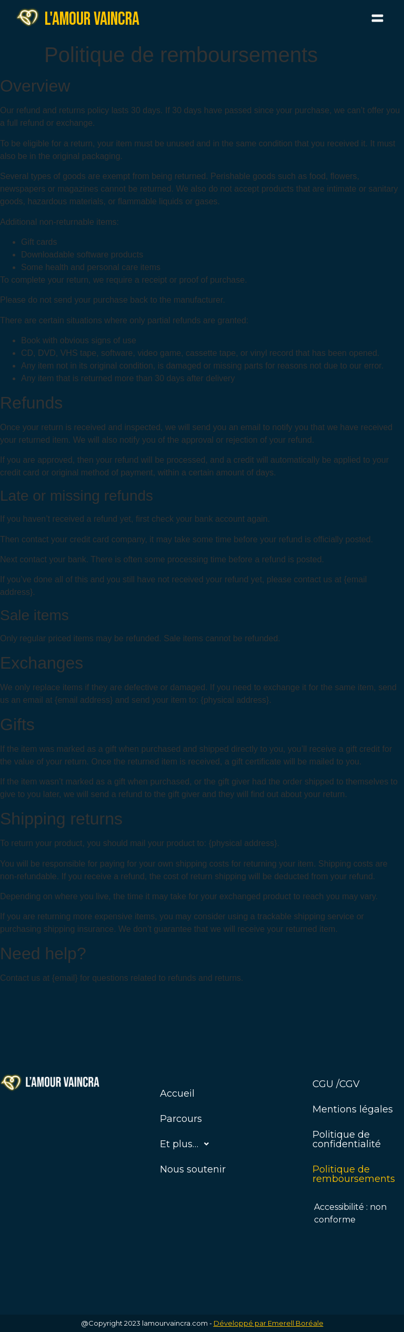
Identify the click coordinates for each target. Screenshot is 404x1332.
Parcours (181, 1119)
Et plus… (187, 1144)
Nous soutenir (193, 1169)
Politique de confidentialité (346, 1139)
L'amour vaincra (92, 19)
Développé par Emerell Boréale (269, 1323)
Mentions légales (352, 1109)
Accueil (177, 1093)
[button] (377, 19)
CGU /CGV (336, 1084)
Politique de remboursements (353, 1174)
